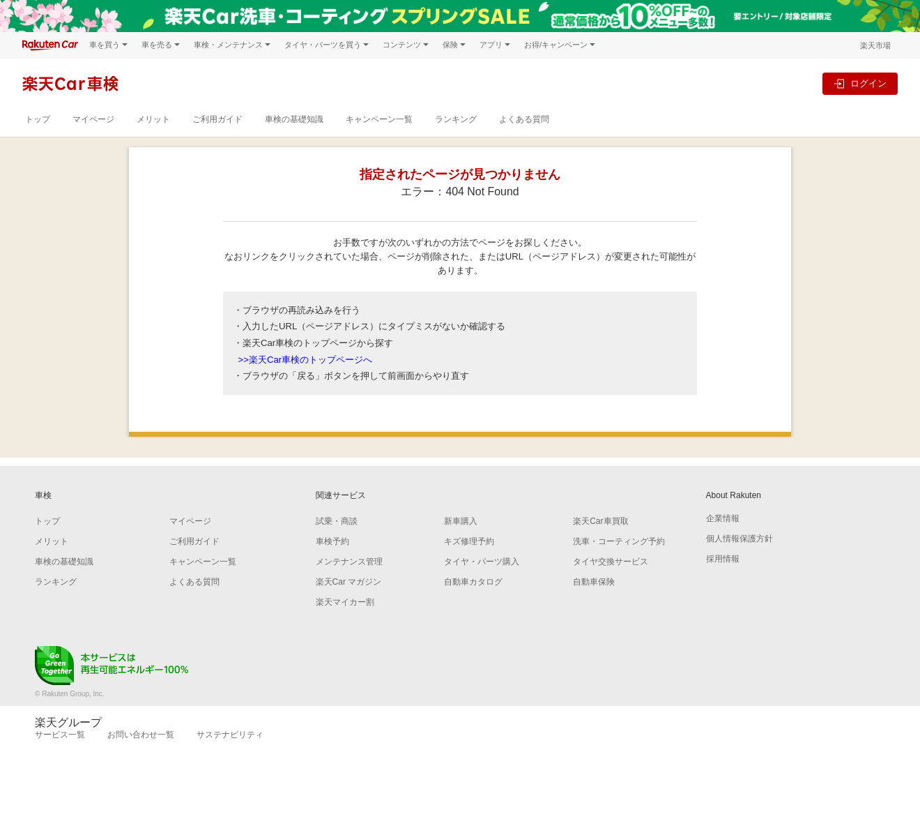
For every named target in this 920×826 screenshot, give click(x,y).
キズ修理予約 (469, 541)
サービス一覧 (60, 734)
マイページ (93, 119)
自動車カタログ (473, 582)
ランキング (456, 119)
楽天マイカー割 (345, 602)
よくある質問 (524, 119)
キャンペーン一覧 (379, 119)
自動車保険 (594, 582)
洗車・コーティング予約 (619, 541)
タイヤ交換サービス (610, 561)
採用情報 (722, 559)
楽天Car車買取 (600, 521)
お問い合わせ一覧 (140, 734)
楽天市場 (875, 45)
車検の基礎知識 (294, 119)
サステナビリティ (230, 734)
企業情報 (722, 518)
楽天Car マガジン (349, 582)
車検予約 (332, 541)
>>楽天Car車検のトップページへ (305, 359)
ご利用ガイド (217, 119)
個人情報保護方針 (739, 538)
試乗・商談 (337, 521)
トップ (37, 119)
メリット (153, 119)
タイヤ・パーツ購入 (481, 561)
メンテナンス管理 (349, 561)
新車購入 (460, 521)
